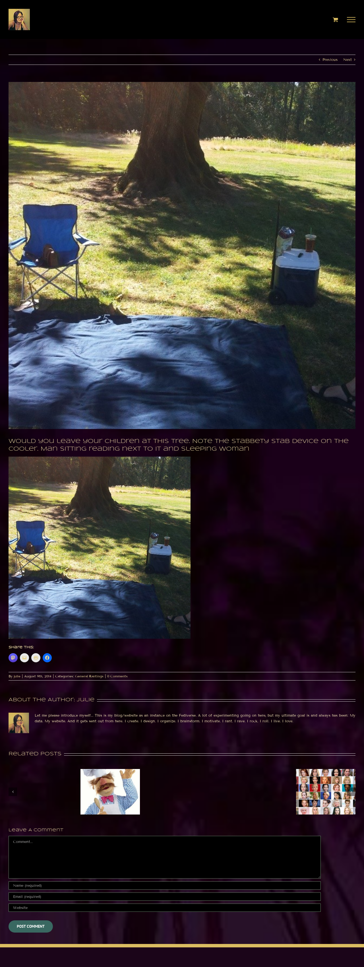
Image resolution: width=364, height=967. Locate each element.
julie (17, 676)
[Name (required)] (165, 885)
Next (347, 59)
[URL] (165, 908)
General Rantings (89, 676)
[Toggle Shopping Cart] (335, 19)
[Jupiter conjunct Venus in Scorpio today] (325, 771)
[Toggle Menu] (351, 19)
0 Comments (117, 676)
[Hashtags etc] (110, 771)
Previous (330, 59)
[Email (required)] (165, 896)
